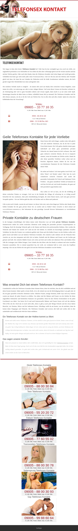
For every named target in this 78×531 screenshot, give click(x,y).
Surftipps (39, 528)
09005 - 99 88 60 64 (39, 518)
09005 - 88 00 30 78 (39, 465)
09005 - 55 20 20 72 (39, 412)
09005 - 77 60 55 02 (39, 439)
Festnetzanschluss (38, 77)
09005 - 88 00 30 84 (39, 386)
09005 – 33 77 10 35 (39, 107)
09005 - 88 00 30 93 (39, 491)
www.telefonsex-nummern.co (12, 209)
